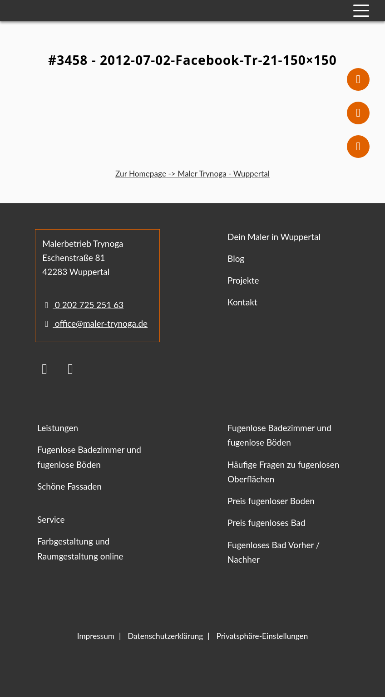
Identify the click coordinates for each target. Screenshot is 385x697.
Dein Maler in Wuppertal (274, 236)
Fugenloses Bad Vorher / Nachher (273, 552)
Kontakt (242, 302)
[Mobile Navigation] (361, 11)
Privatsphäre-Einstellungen (262, 636)
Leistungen (57, 427)
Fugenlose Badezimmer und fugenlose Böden (89, 456)
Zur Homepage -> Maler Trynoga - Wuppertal (192, 173)
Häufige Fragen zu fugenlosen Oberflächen (283, 471)
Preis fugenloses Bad (266, 522)
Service (50, 519)
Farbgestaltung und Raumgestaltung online (80, 548)
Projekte (243, 280)
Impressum (95, 636)
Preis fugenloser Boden (271, 501)
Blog (235, 258)
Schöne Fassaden (69, 486)
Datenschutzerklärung (165, 636)
